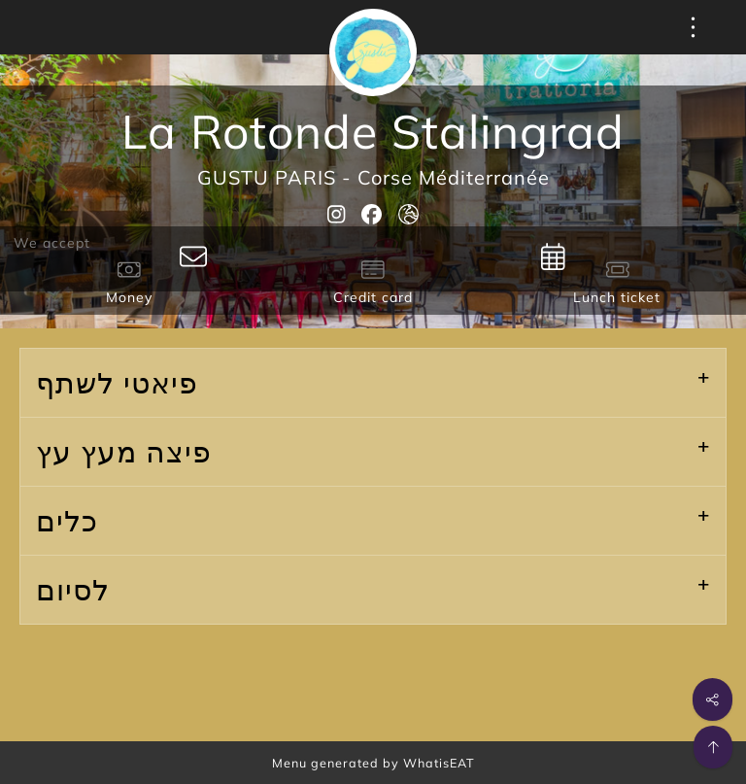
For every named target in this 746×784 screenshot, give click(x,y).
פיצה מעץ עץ (124, 451)
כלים (67, 520)
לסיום (73, 589)
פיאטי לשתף (117, 382)
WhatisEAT (439, 762)
